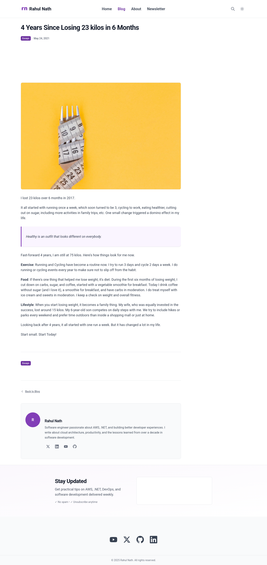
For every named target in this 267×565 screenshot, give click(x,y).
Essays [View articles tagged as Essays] (25, 38)
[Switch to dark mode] (242, 9)
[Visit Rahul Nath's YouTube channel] (113, 539)
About (136, 9)
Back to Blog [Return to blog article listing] (30, 391)
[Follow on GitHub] (74, 446)
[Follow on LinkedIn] (57, 446)
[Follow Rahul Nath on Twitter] (127, 539)
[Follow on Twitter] (48, 446)
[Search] (233, 9)
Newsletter (156, 9)
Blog (121, 9)
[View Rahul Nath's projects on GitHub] (140, 539)
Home (107, 9)
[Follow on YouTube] (65, 446)
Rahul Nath (36, 9)
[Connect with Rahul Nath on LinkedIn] (153, 539)
